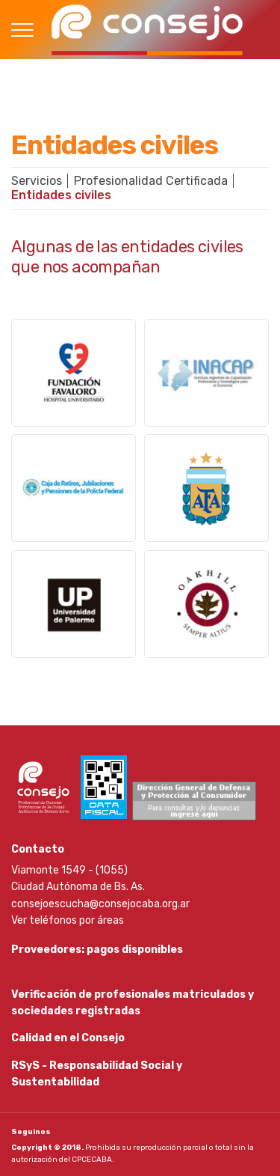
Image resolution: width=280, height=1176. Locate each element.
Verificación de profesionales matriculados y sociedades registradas (132, 1002)
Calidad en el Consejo (68, 1038)
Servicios (36, 181)
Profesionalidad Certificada (151, 181)
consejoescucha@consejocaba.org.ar (100, 904)
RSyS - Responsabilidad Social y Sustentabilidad (96, 1073)
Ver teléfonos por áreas (67, 920)
